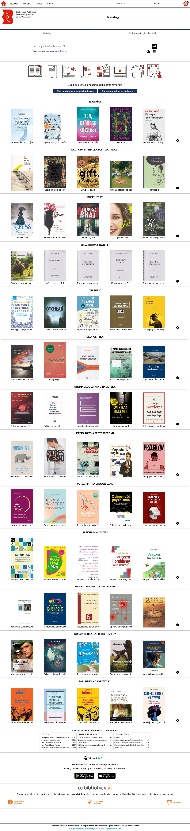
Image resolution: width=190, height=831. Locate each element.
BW (135, 3)
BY (146, 3)
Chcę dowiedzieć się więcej (81, 828)
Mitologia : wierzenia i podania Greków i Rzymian (57, 738)
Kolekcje (63, 51)
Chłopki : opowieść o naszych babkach (90, 738)
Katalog (47, 33)
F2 (175, 3)
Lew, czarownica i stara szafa (50, 740)
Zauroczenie (82, 747)
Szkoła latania (82, 743)
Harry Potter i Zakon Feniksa (50, 745)
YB (140, 3)
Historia (27, 4)
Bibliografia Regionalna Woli (142, 33)
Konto (50, 4)
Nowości (14, 4)
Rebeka (117, 738)
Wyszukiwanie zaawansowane (46, 51)
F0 (163, 3)
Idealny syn (118, 747)
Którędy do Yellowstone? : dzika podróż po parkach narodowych (135, 740)
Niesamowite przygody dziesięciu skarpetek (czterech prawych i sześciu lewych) (67, 747)
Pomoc (38, 4)
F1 (168, 3)
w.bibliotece (80, 794)
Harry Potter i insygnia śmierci (51, 743)
